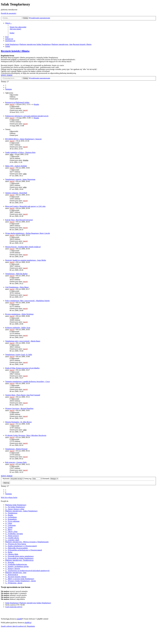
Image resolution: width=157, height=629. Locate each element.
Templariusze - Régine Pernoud (16, 449)
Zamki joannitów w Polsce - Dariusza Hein (20, 152)
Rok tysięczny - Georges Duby (16, 462)
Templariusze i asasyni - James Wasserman (20, 179)
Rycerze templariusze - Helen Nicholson (19, 314)
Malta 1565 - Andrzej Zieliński (16, 166)
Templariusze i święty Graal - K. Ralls (18, 354)
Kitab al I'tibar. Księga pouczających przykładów (22, 368)
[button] (8, 89)
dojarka (25, 160)
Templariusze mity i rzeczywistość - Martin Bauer (22, 341)
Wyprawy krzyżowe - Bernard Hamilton (19, 408)
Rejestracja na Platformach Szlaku (17, 102)
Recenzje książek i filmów (15, 51)
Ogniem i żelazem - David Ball (16, 193)
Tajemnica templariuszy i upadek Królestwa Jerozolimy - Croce (27, 381)
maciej (12, 104)
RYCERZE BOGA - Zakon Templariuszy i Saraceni (23, 139)
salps (11, 154)
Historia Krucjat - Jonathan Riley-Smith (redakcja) (23, 247)
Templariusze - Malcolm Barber (16, 274)
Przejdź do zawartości (8, 13)
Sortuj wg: (33, 478)
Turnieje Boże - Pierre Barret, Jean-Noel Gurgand (22, 395)
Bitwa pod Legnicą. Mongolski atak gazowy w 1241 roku (25, 206)
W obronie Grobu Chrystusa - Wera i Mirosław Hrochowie (25, 435)
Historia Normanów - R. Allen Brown (18, 422)
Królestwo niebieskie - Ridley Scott (17, 328)
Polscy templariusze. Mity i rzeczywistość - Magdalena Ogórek (27, 301)
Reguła (36, 104)
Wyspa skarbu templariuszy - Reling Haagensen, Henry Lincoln (27, 233)
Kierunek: (50, 478)
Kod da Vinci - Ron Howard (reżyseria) (19, 220)
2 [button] (5, 87)
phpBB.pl (28, 622)
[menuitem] (18, 27)
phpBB (19, 619)
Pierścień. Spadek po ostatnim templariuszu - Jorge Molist (25, 260)
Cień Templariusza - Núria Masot (17, 287)
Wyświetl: (13, 478)
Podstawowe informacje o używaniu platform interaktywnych (26, 116)
